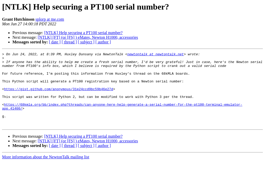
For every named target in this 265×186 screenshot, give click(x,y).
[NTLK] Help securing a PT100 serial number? (83, 32)
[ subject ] (86, 42)
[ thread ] (69, 42)
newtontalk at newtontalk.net (155, 54)
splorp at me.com (49, 19)
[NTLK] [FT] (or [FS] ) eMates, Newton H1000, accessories (88, 37)
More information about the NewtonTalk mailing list (45, 171)
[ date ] (55, 42)
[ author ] (103, 42)
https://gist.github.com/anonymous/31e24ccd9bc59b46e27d (58, 96)
